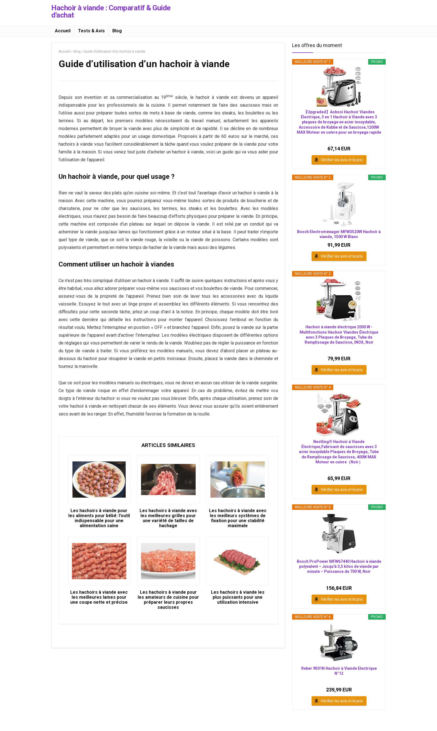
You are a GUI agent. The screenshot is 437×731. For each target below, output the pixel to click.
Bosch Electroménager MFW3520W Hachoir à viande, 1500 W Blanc (339, 234)
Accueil (63, 30)
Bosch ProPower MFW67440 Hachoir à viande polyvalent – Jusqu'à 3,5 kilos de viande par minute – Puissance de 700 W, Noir (339, 566)
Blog (117, 30)
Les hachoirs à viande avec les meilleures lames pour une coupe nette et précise (99, 597)
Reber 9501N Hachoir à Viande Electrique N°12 (339, 671)
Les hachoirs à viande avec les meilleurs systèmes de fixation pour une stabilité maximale (237, 518)
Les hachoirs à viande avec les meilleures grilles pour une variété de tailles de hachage (168, 518)
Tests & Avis (91, 30)
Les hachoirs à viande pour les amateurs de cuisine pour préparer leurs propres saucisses (168, 600)
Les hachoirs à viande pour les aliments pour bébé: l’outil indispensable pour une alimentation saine (99, 518)
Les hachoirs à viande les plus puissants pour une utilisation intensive (237, 597)
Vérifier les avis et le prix (342, 160)
